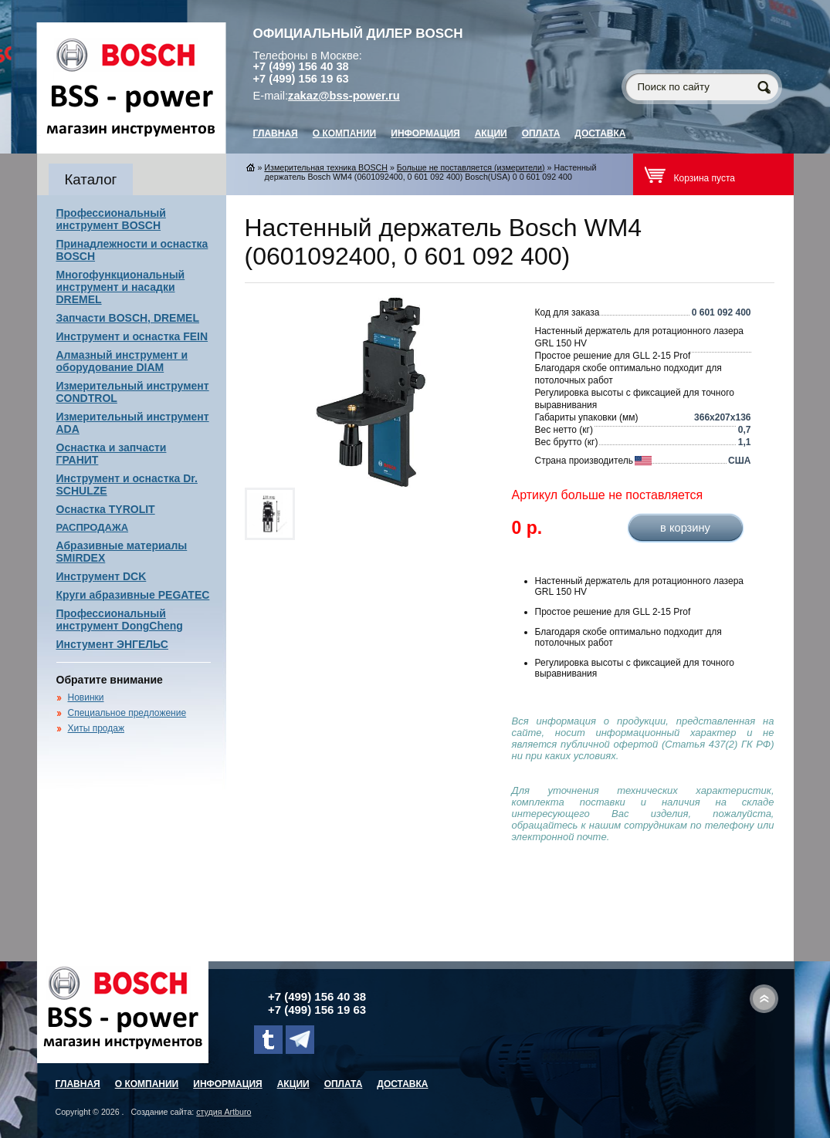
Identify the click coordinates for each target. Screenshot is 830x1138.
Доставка (599, 133)
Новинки (86, 697)
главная (275, 133)
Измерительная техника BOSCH (326, 167)
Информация (425, 133)
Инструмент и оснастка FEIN (132, 336)
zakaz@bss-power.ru (344, 95)
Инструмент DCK (101, 576)
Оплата (541, 133)
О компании (345, 133)
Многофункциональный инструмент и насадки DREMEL (120, 287)
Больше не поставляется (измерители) (471, 167)
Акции (491, 133)
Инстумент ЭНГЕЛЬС (112, 644)
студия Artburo (223, 1111)
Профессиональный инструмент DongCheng (119, 619)
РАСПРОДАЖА (92, 527)
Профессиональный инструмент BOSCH (111, 219)
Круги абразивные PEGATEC (133, 595)
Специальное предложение (127, 712)
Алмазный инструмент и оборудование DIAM (122, 361)
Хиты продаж (96, 728)
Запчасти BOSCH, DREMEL (128, 318)
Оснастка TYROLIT (105, 509)
